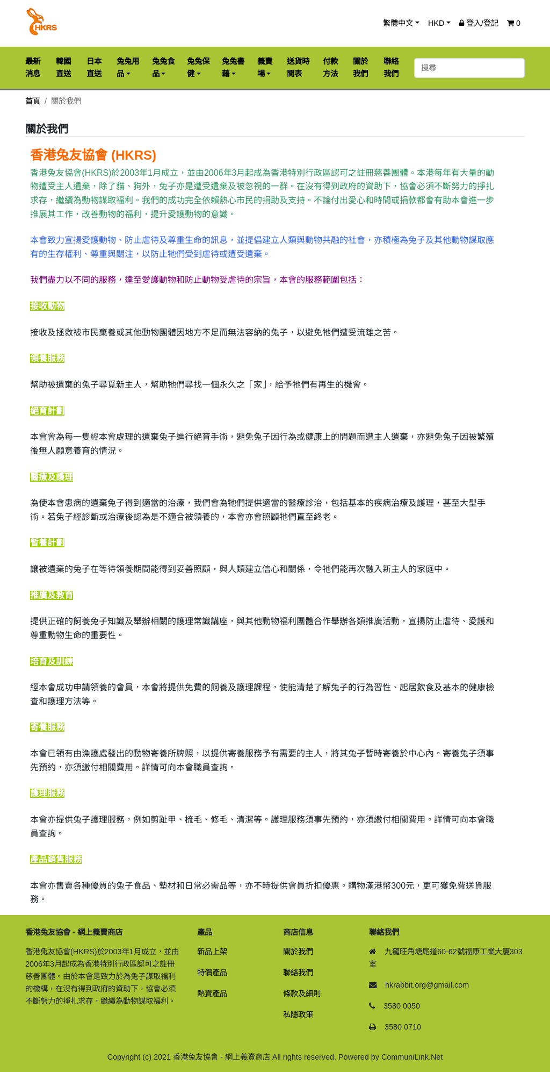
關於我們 (298, 951)
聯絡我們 (298, 972)
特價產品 (212, 972)
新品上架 (212, 951)
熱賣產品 (212, 993)
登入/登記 (478, 23)
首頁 (32, 101)
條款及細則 (302, 993)
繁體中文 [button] (398, 23)
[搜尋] (469, 68)
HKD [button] (436, 23)
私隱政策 (298, 1014)
